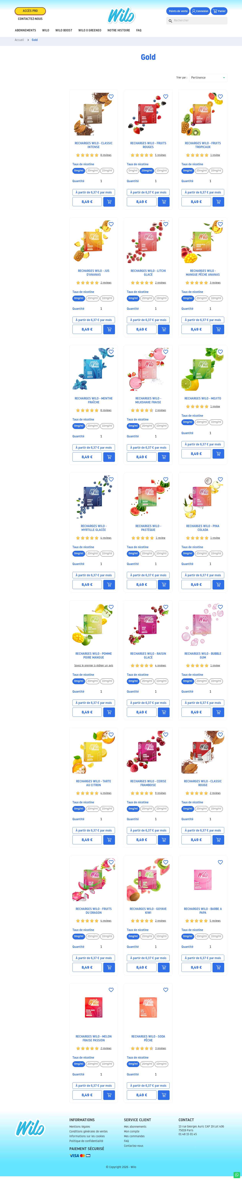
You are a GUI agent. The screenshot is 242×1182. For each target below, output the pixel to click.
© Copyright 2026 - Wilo (121, 1173)
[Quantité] (101, 187)
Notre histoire (118, 32)
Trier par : (181, 83)
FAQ (138, 32)
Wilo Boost (63, 32)
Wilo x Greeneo (89, 32)
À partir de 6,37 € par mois (94, 198)
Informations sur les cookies (87, 1142)
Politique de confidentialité (86, 1147)
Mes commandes (134, 1142)
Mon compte (131, 1137)
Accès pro (30, 13)
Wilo (45, 32)
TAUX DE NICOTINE (83, 170)
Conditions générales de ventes (88, 1137)
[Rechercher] (196, 23)
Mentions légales (79, 1132)
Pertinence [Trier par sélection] (198, 83)
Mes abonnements (135, 1132)
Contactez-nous (30, 21)
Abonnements (25, 32)
